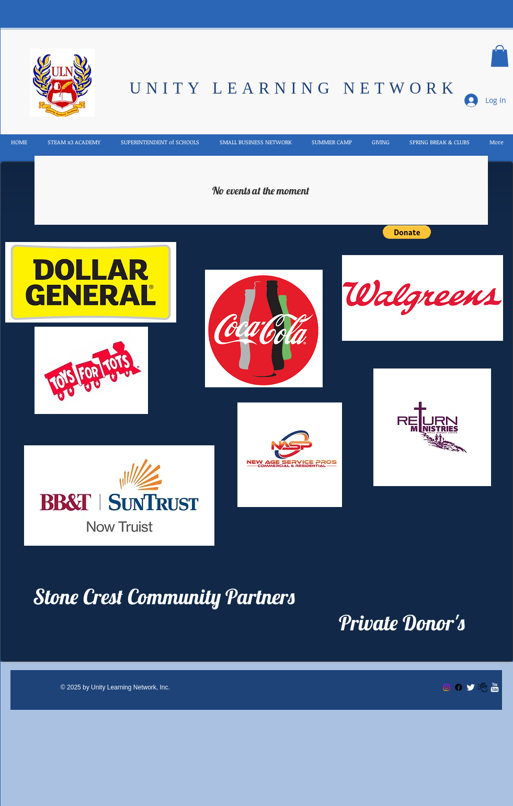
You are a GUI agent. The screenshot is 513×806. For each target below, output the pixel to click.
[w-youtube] (494, 687)
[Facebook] (458, 687)
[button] (500, 56)
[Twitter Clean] (470, 687)
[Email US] (482, 687)
